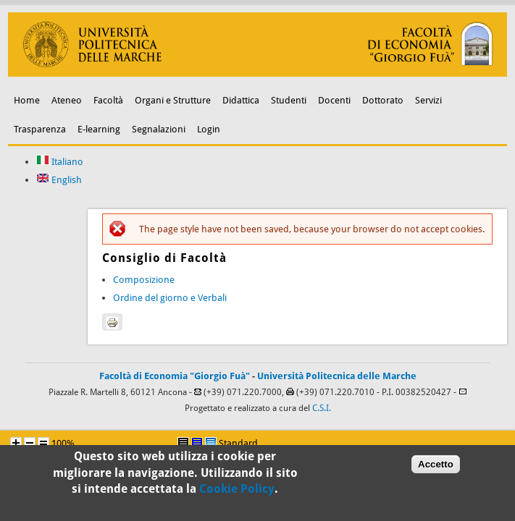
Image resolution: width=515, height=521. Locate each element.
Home (27, 100)
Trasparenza (40, 129)
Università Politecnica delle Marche (336, 375)
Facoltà (108, 100)
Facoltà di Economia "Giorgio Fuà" (174, 375)
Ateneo (66, 100)
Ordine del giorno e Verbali (170, 297)
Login (208, 129)
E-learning (99, 129)
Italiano (59, 161)
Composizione (144, 279)
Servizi (428, 100)
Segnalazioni (158, 129)
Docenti (334, 100)
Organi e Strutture (173, 100)
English (59, 179)
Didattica (240, 100)
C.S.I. (321, 408)
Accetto (435, 465)
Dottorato (382, 100)
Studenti (288, 100)
